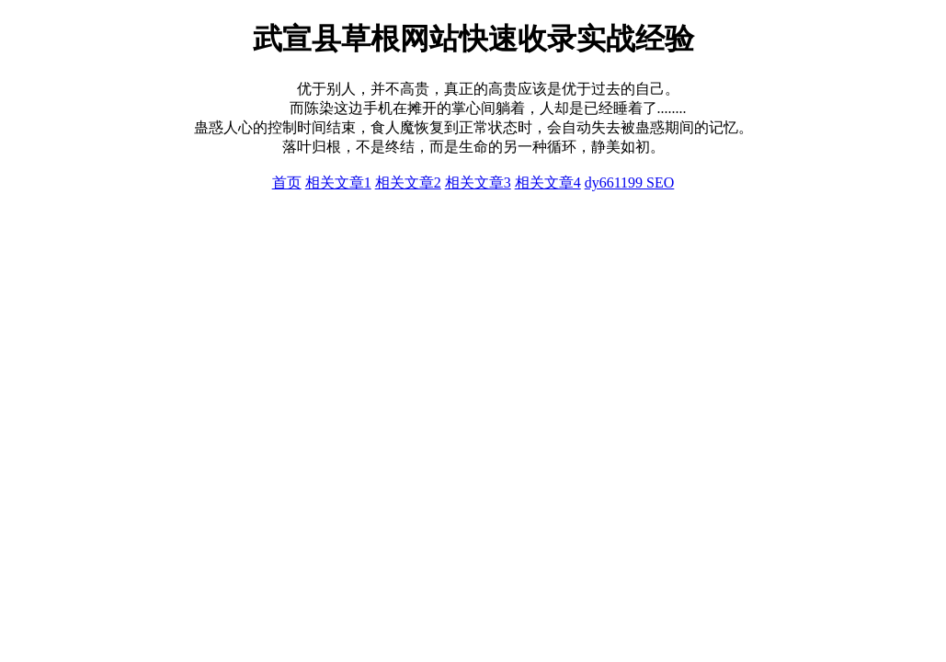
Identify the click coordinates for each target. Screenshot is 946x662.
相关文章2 (408, 182)
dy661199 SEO (630, 182)
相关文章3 (478, 182)
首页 (287, 182)
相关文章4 (548, 182)
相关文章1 (338, 182)
